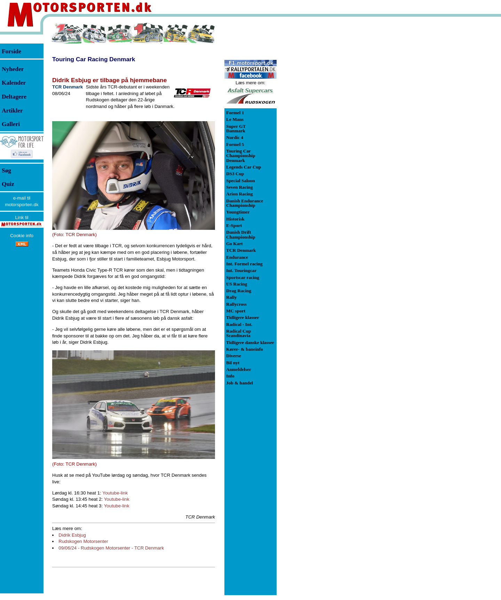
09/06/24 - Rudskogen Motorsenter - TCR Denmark (111, 548)
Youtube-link (115, 493)
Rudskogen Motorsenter (83, 541)
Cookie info (21, 235)
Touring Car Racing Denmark (93, 59)
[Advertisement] (313, 126)
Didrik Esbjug (72, 535)
